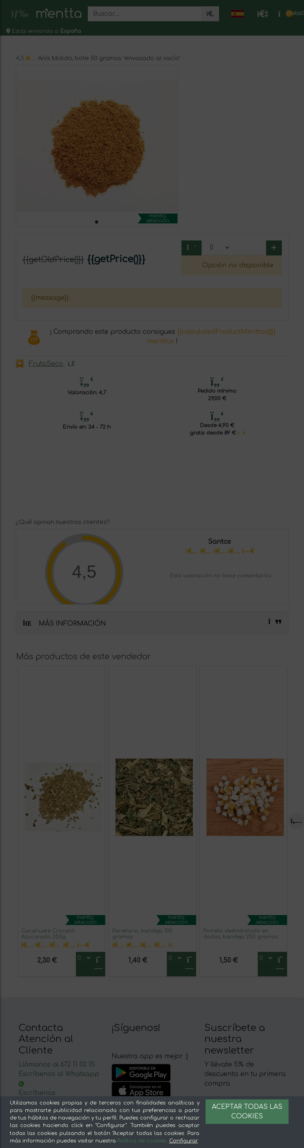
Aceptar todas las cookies (247, 1111)
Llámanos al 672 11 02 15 (57, 1064)
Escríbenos (37, 1093)
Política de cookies (141, 1141)
